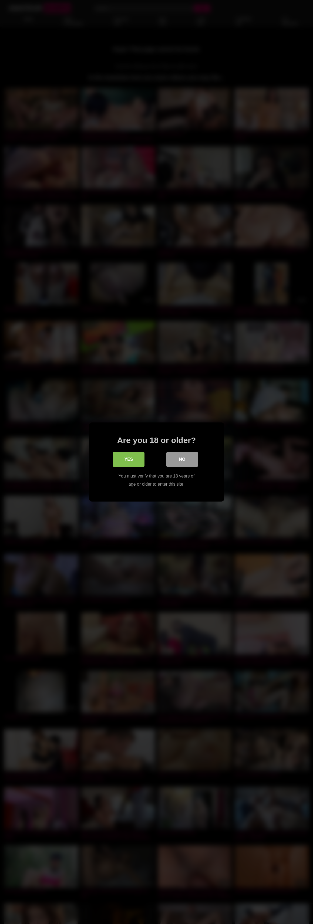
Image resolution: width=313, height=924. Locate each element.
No (182, 459)
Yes (128, 459)
